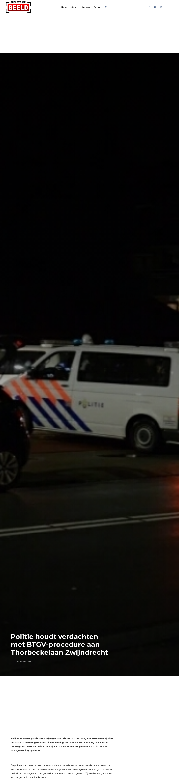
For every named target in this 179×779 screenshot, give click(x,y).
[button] (106, 7)
